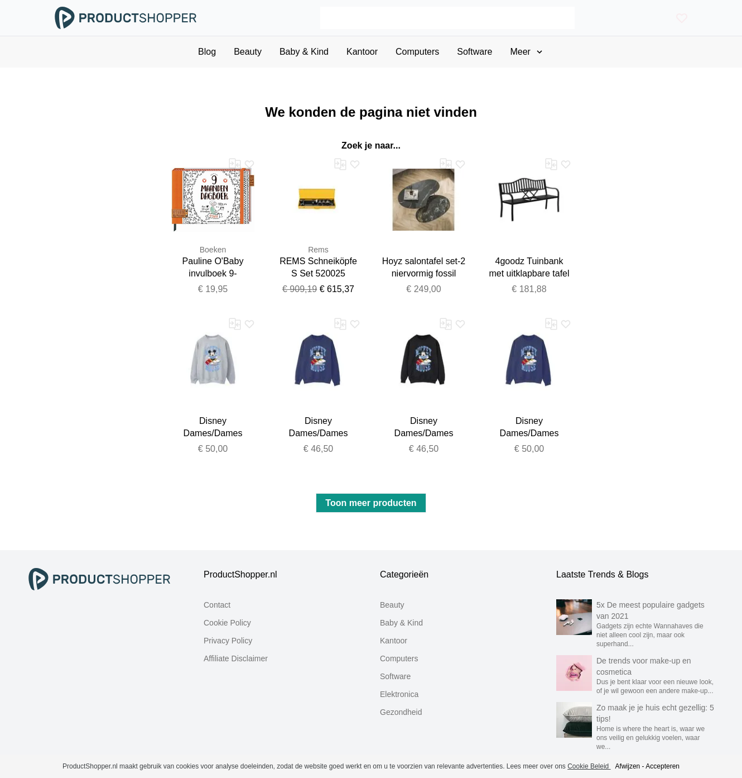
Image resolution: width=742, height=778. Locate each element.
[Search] (447, 18)
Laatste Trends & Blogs (602, 574)
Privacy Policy (228, 640)
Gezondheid (401, 712)
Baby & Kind (401, 622)
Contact (217, 604)
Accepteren (662, 766)
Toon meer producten (370, 503)
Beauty (392, 604)
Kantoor (393, 640)
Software (395, 676)
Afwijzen (627, 766)
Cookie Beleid (588, 766)
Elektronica (399, 694)
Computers (399, 658)
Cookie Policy (227, 622)
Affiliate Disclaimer (236, 658)
